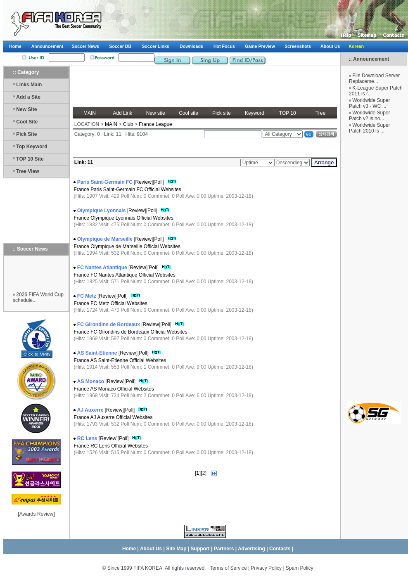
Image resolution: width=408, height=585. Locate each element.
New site (155, 113)
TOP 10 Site (29, 159)
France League (155, 124)
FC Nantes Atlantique (102, 267)
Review (143, 182)
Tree (320, 113)
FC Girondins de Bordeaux (108, 324)
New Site (26, 109)
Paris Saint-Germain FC (105, 182)
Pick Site (26, 134)
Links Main (29, 85)
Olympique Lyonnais (101, 210)
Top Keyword (31, 146)
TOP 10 (287, 113)
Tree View (27, 171)
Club (128, 124)
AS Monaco (90, 381)
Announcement (371, 59)
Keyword (254, 113)
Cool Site (27, 122)
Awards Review (36, 514)
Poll (158, 182)
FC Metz (86, 296)
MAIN (89, 113)
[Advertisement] (374, 271)
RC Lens (87, 438)
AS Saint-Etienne (97, 353)
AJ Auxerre (90, 410)
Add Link (122, 113)
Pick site (221, 113)
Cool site (188, 113)
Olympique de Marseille (105, 239)
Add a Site (28, 97)
